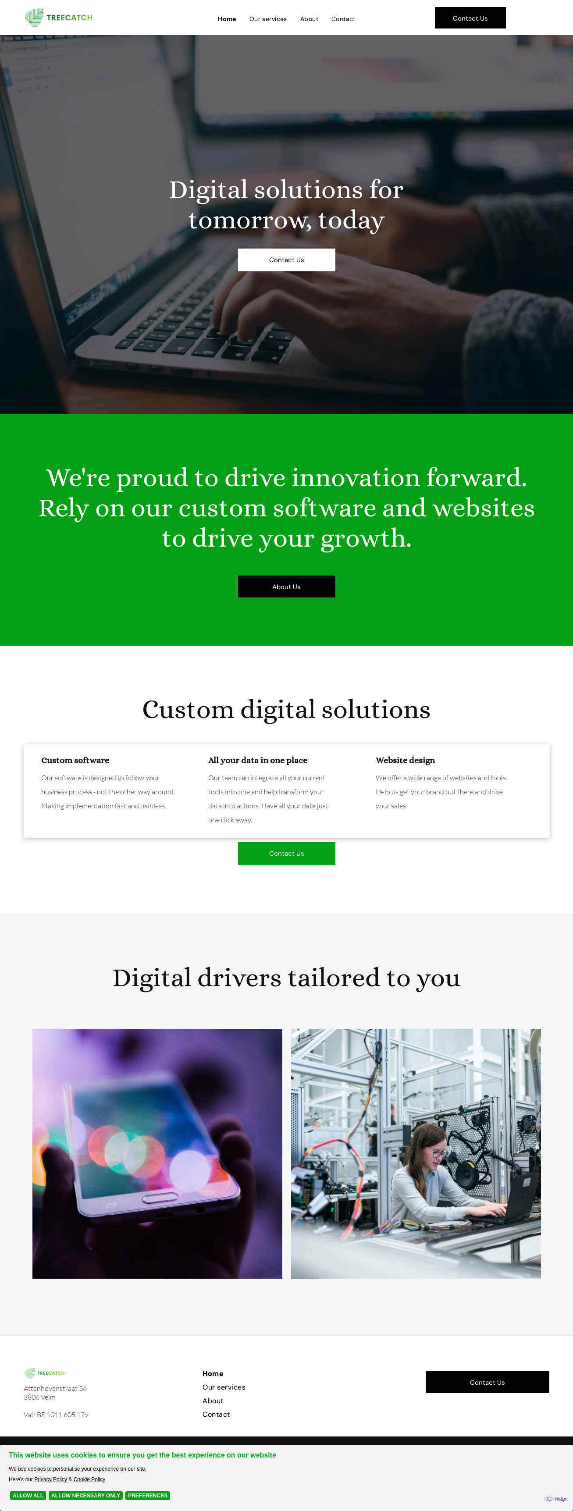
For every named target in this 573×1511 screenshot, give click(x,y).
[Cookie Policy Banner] (286, 1478)
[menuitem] (227, 19)
